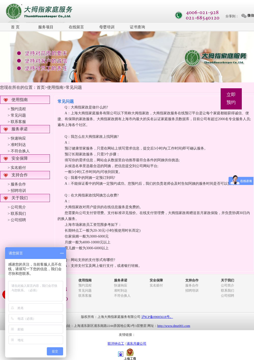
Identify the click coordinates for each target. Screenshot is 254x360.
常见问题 (85, 290)
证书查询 (137, 27)
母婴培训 (107, 27)
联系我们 (227, 290)
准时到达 (120, 290)
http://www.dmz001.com (173, 326)
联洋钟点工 (116, 343)
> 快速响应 (17, 138)
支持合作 (19, 175)
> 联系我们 (17, 214)
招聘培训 (192, 290)
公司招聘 (227, 295)
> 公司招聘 (17, 220)
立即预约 (231, 98)
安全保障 (19, 158)
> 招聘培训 (17, 191)
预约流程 (85, 285)
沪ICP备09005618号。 (157, 317)
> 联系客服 (17, 122)
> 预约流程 (17, 109)
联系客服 (85, 295)
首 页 (15, 27)
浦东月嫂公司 (136, 343)
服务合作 (192, 285)
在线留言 (76, 27)
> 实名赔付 (17, 168)
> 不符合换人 (19, 151)
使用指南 (19, 99)
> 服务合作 (17, 184)
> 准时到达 (17, 145)
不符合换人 (122, 295)
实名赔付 (156, 285)
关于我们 (19, 198)
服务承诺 (19, 129)
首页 (41, 87)
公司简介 (227, 285)
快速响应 (120, 285)
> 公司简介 (17, 207)
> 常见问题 (17, 115)
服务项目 (45, 27)
